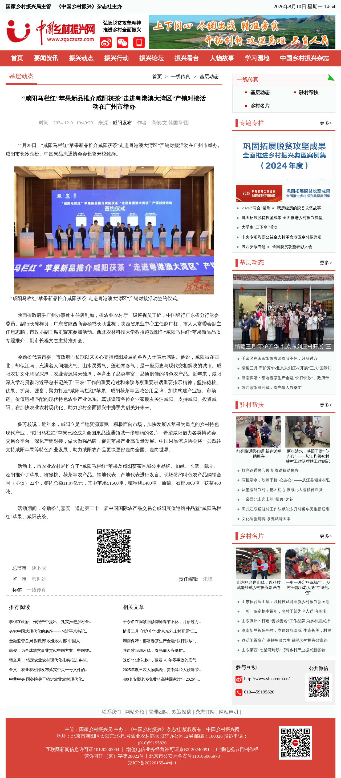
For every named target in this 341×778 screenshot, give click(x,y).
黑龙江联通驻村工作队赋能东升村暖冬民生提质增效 (286, 510)
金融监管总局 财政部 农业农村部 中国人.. (45, 641)
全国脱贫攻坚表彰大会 (292, 247)
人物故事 (222, 58)
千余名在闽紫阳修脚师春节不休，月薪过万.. (162, 622)
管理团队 (158, 712)
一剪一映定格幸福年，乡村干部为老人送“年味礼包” (284, 612)
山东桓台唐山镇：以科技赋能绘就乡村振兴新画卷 (286, 602)
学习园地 (257, 58)
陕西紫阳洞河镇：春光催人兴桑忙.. (154, 650)
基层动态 (209, 76)
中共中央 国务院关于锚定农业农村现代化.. (46, 679)
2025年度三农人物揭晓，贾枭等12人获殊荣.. (162, 670)
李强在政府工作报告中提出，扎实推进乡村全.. (50, 622)
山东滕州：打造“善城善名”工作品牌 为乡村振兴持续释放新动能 (286, 621)
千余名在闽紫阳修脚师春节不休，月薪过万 (280, 358)
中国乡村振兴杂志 (304, 58)
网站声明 (228, 712)
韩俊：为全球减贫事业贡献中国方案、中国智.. (50, 650)
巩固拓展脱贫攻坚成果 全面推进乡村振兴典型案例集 (282, 218)
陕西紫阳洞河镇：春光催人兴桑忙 (272, 387)
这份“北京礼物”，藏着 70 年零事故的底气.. (160, 660)
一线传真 (180, 76)
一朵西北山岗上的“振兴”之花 (267, 499)
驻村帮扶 (308, 92)
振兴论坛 (151, 58)
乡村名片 (260, 106)
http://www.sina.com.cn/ (267, 678)
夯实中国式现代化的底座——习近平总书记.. (48, 631)
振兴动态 (81, 58)
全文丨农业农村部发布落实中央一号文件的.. (48, 670)
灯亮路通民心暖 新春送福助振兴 (270, 470)
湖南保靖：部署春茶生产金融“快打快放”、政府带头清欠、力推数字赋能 (285, 378)
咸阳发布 (122, 122)
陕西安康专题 (254, 247)
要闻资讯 (46, 58)
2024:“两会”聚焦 (256, 208)
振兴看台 (186, 58)
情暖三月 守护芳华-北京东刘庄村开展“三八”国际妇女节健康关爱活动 (286, 369)
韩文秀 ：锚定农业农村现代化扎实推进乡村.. (48, 660)
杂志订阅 (205, 712)
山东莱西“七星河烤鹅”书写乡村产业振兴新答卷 (283, 650)
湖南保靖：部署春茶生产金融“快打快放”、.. (161, 641)
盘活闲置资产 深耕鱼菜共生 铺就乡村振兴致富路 (285, 640)
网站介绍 (134, 712)
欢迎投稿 (181, 712)
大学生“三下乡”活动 (259, 227)
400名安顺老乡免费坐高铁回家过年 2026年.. (161, 679)
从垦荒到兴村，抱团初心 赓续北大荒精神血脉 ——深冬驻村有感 (287, 490)
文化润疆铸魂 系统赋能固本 (266, 519)
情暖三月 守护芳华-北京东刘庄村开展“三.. (160, 631)
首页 (17, 58)
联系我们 (111, 712)
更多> (326, 123)
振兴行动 (116, 58)
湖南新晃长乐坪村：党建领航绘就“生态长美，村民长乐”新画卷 (286, 631)
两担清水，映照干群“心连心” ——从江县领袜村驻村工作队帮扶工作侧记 (286, 481)
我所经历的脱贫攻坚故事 (299, 208)
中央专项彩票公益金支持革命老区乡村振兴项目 (282, 238)
